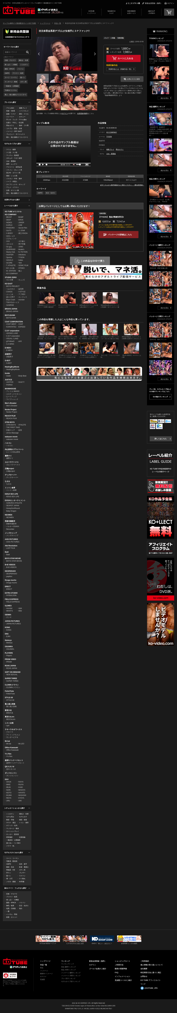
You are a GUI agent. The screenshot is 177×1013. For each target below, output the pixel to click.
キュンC (21, 280)
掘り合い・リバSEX (13, 843)
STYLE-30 (9, 698)
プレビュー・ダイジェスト (15, 134)
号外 (20, 263)
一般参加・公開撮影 (12, 86)
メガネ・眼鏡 (11, 881)
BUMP (20, 217)
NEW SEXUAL (12, 675)
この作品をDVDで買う (93, 261)
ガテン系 (23, 82)
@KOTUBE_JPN (150, 988)
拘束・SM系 (10, 111)
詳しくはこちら (161, 439)
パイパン (20, 69)
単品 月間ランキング (68, 970)
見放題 (42, 979)
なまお (7, 481)
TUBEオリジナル (11, 90)
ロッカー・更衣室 (12, 834)
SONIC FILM (23, 265)
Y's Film (8, 754)
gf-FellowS (10, 341)
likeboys (8, 640)
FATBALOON (11, 595)
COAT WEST (11, 324)
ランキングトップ (67, 964)
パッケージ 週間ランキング (71, 973)
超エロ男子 (10, 297)
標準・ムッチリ (11, 164)
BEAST (9, 217)
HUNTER (9, 255)
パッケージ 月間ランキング (71, 975)
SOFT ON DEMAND (12, 672)
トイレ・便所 (24, 822)
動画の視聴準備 (121, 969)
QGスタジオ (9, 767)
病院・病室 (23, 820)
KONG (7, 627)
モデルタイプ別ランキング (70, 981)
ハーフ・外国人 (11, 181)
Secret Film (22, 228)
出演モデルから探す (12, 200)
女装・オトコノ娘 (12, 190)
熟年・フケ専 (24, 125)
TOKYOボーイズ (12, 302)
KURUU (9, 225)
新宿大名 (8, 710)
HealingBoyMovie (12, 367)
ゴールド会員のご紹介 (97, 969)
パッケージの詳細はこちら (120, 234)
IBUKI (8, 787)
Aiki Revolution (11, 546)
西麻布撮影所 (10, 521)
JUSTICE (8, 380)
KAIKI (20, 787)
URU (8, 801)
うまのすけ (10, 289)
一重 (7, 911)
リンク (143, 984)
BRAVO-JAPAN (11, 309)
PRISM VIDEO (10, 659)
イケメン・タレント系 (14, 170)
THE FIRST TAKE (13, 427)
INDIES (9, 223)
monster (21, 300)
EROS (20, 220)
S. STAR (21, 231)
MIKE (8, 785)
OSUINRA (9, 647)
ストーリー (10, 117)
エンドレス (22, 297)
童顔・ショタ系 (11, 176)
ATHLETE (22, 425)
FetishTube (9, 691)
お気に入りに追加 (133, 79)
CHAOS (9, 292)
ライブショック (12, 399)
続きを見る (165, 98)
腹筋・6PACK (9, 69)
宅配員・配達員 (11, 861)
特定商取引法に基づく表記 (150, 973)
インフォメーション (122, 976)
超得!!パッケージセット (14, 760)
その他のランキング (160, 397)
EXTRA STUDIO (11, 593)
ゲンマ (8, 617)
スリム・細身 (11, 149)
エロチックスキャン (14, 394)
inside (8, 376)
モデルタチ (23, 817)
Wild (20, 611)
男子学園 (21, 244)
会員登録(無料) (82, 113)
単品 (41, 968)
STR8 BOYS (10, 422)
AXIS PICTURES (11, 539)
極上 (20, 271)
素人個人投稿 (10, 704)
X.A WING (10, 344)
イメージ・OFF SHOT (14, 131)
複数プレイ (23, 108)
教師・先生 (10, 867)
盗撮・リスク (11, 114)
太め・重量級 (11, 161)
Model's (21, 249)
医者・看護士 (24, 867)
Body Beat (22, 376)
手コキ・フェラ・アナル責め (16, 119)
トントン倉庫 (10, 488)
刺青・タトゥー (11, 917)
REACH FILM (10, 416)
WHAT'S (9, 611)
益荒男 (21, 289)
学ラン (8, 873)
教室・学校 (10, 820)
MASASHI (22, 795)
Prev (38, 54)
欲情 (20, 430)
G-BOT (7, 361)
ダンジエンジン (11, 773)
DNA (7, 634)
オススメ (43, 976)
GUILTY (21, 382)
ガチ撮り (21, 241)
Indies (20, 260)
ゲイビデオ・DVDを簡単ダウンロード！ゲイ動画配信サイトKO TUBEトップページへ (15, 961)
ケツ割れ (22, 878)
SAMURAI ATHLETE (14, 503)
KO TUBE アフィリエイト (150, 980)
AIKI (20, 801)
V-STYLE (21, 292)
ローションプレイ (12, 831)
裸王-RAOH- (23, 233)
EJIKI (8, 636)
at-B (20, 341)
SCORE (9, 263)
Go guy (9, 247)
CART (169, 12)
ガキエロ (9, 244)
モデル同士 (10, 817)
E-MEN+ (8, 348)
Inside (7, 373)
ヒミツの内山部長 (13, 452)
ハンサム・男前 (11, 914)
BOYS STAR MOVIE (13, 558)
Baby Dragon (11, 511)
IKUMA (9, 795)
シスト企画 (9, 723)
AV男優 (21, 881)
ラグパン (22, 876)
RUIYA (21, 785)
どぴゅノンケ (11, 239)
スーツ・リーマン (11, 77)
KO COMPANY (11, 215)
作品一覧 (57, 23)
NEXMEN (8, 515)
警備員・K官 (10, 870)
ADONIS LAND (12, 333)
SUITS (8, 231)
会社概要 (143, 969)
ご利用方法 (119, 965)
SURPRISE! (11, 249)
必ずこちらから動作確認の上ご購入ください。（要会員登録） (122, 185)
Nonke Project (10, 410)
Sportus (9, 257)
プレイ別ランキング (68, 978)
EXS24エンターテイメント (15, 500)
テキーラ (9, 732)
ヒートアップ (11, 397)
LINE (20, 225)
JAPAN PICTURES (12, 621)
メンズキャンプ (11, 533)
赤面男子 (8, 354)
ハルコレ (8, 443)
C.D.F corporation (12, 331)
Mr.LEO (21, 744)
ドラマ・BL (10, 846)
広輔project (9, 469)
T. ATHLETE (11, 265)
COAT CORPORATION (14, 322)
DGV (7, 779)
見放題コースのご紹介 (123, 980)
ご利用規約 (144, 961)
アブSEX (21, 294)
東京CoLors (9, 717)
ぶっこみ (9, 294)
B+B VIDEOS (10, 565)
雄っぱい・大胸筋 (11, 64)
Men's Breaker (11, 403)
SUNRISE (10, 305)
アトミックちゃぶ (13, 735)
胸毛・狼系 (10, 905)
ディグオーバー (11, 475)
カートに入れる (125, 58)
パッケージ (44, 971)
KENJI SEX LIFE (11, 494)
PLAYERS (9, 653)
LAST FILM (10, 548)
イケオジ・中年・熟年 (14, 178)
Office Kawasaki (11, 748)
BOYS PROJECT (13, 286)
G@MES (8, 606)
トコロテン (24, 64)
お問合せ (143, 976)
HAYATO (21, 793)
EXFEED (21, 327)
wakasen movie (11, 437)
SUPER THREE (11, 678)
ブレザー (22, 873)
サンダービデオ (12, 737)
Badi (7, 552)
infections (22, 255)
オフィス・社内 (11, 825)
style (20, 608)
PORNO (9, 385)
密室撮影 (9, 837)
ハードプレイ (24, 111)
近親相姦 (22, 837)
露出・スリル (24, 114)
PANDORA (10, 228)
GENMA (8, 615)
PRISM (9, 662)
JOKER (21, 223)
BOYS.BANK (10, 315)
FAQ (116, 973)
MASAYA (21, 790)
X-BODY (9, 233)
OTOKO (21, 268)
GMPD (7, 73)
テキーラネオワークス (13, 729)
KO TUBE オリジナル (13, 212)
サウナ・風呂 (11, 822)
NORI (8, 790)
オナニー (22, 117)
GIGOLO (9, 260)
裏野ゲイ (8, 456)
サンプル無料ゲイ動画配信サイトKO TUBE (19, 23)
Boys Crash (10, 300)
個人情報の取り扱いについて (151, 965)
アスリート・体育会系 (14, 167)
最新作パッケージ (46, 973)
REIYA (8, 798)
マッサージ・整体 (11, 82)
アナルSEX (10, 108)
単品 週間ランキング (68, 967)
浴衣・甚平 (23, 864)
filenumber (10, 529)
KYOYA (21, 798)
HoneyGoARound (13, 508)
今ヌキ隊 (9, 280)
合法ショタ (10, 236)
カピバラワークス (12, 462)
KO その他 (10, 268)
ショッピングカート (122, 961)
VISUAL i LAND (12, 339)
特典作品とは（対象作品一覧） (121, 69)
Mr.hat (7, 741)
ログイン (170, 3)
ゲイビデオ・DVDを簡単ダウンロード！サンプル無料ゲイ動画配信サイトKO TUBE (32, 3)
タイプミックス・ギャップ (15, 184)
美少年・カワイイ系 (13, 173)
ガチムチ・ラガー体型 (14, 158)
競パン (22, 77)
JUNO (20, 247)
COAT (20, 324)
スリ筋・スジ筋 (11, 152)
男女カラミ (10, 125)
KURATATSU (11, 327)
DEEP (8, 220)
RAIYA (20, 782)
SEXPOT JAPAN (12, 506)
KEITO (8, 793)
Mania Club (10, 252)
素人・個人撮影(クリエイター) (15, 94)
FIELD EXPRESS (11, 599)
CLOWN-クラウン (12, 685)
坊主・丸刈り (24, 905)
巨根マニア (10, 430)
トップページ (91, 12)
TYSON (21, 257)
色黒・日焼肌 (11, 908)
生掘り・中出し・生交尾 (15, 122)
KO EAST (8, 284)
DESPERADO (10, 571)
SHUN (8, 782)
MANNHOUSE (10, 389)
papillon (9, 576)
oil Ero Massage (12, 433)
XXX (8, 241)
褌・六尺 (9, 878)
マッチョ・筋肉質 (12, 155)
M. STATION (11, 271)
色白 (20, 908)
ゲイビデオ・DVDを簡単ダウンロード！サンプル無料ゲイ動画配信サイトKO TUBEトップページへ (19, 9)
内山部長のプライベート (14, 449)
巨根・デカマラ (10, 60)
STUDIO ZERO (11, 277)
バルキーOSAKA (12, 526)
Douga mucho (10, 580)
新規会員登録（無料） (153, 3)
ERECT (8, 587)
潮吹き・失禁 (23, 60)
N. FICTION (22, 252)
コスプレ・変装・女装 (14, 128)
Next (94, 54)
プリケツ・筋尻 (17, 73)
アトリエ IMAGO (12, 391)
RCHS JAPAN (10, 666)
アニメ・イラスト (12, 187)
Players (9, 656)
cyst (7, 726)
